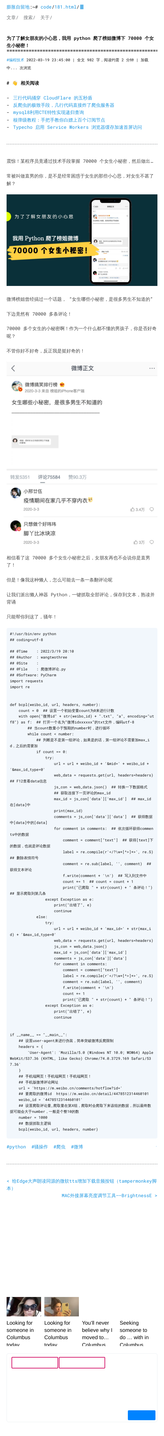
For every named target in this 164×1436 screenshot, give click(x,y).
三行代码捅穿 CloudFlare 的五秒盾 (52, 98)
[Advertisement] (82, 1245)
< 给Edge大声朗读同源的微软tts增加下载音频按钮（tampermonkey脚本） (81, 1184)
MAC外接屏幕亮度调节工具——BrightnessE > (109, 1195)
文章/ (12, 17)
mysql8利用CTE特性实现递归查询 (48, 112)
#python (16, 1146)
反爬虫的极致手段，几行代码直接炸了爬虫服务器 (63, 105)
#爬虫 (59, 1146)
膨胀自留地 (18, 7)
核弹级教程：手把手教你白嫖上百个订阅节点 (59, 120)
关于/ (46, 17)
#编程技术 (15, 60)
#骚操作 (40, 1146)
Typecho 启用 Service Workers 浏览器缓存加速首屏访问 (77, 127)
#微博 (77, 1146)
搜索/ (29, 17)
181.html (66, 7)
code (46, 7)
